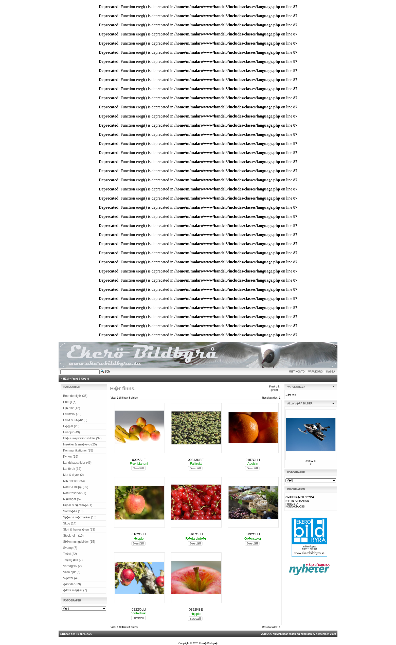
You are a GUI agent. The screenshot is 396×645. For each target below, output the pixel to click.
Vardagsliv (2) (72, 566)
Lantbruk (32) (72, 469)
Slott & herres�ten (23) (79, 529)
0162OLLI (139, 534)
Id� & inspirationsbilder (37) (82, 438)
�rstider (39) (72, 584)
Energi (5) (70, 402)
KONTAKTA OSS (295, 506)
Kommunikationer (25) (78, 450)
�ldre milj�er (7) (75, 590)
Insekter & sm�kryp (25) (80, 444)
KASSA (330, 371)
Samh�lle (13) (73, 511)
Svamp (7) (70, 548)
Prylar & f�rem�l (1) (77, 505)
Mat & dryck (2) (73, 475)
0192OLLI (253, 534)
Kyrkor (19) (70, 456)
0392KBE (196, 609)
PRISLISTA (291, 503)
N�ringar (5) (72, 499)
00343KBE (196, 460)
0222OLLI (139, 609)
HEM (66, 378)
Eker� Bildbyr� (208, 643)
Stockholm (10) (73, 535)
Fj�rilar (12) (71, 408)
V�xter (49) (71, 578)
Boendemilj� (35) (75, 396)
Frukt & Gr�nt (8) (75, 420)
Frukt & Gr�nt (80, 378)
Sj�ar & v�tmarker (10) (79, 517)
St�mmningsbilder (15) (79, 541)
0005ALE (139, 460)
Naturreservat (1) (74, 493)
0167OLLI (196, 534)
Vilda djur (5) (71, 572)
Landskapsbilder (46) (77, 462)
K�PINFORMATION (297, 500)
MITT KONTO (297, 371)
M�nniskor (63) (74, 481)
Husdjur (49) (71, 432)
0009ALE (310, 461)
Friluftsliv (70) (72, 414)
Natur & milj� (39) (75, 487)
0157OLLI (253, 460)
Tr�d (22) (70, 554)
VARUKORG (315, 371)
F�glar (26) (71, 426)
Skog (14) (69, 523)
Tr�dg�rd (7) (73, 560)
